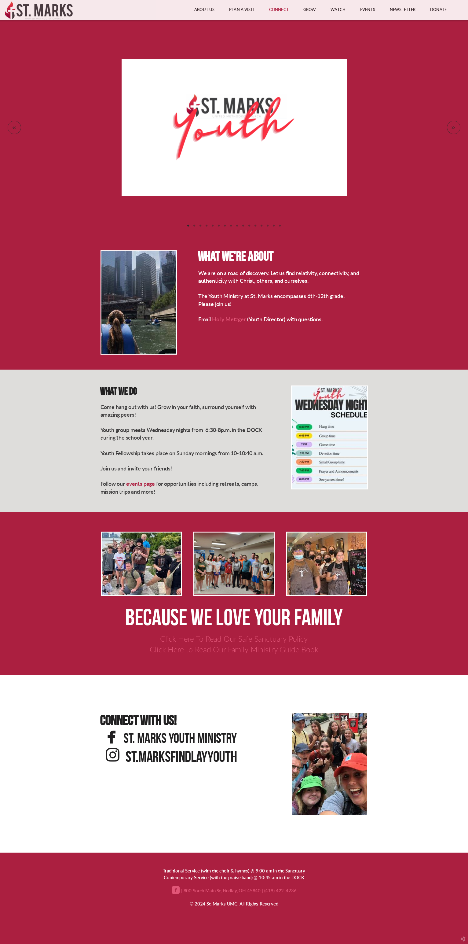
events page (140, 484)
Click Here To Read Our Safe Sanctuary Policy (234, 639)
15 (274, 228)
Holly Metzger (229, 320)
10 (243, 228)
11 (249, 228)
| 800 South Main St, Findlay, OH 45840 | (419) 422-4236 (238, 891)
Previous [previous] (14, 127)
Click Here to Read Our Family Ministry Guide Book (234, 650)
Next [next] (453, 127)
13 (261, 228)
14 (268, 228)
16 (280, 228)
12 (255, 228)
